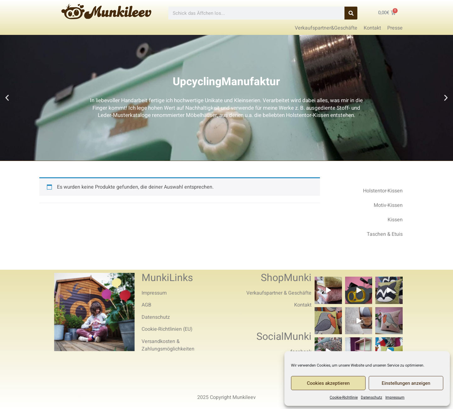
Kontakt (302, 305)
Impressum (395, 397)
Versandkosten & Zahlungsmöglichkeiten (168, 345)
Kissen (395, 220)
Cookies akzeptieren (328, 383)
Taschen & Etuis (385, 234)
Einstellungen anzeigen (406, 383)
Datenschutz (371, 397)
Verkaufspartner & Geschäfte (278, 293)
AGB (146, 305)
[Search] (350, 13)
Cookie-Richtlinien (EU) (167, 329)
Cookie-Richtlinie (344, 397)
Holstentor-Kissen (383, 191)
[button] (7, 98)
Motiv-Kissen (388, 205)
